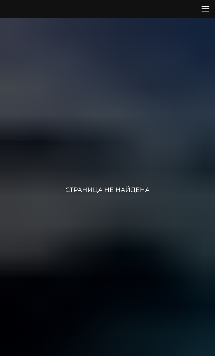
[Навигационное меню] (205, 9)
